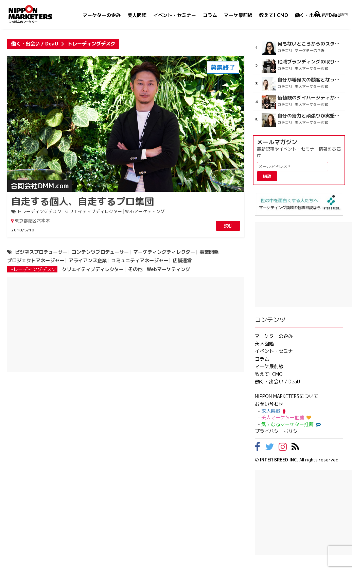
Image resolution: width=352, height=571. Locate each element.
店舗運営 (182, 260)
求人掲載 (273, 411)
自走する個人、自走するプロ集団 (82, 201)
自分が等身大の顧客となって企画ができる (311, 79)
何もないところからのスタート (311, 43)
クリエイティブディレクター (93, 211)
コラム (210, 15)
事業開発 (208, 252)
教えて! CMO (273, 15)
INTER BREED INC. (279, 460)
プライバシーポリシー (278, 431)
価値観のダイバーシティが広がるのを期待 (311, 97)
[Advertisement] (125, 324)
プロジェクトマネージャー (35, 260)
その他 (135, 269)
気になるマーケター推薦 (290, 424)
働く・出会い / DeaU (34, 43)
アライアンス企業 (88, 260)
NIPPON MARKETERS (37, 14)
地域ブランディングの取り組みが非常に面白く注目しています (311, 61)
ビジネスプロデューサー (41, 252)
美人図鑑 (136, 15)
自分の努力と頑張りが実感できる (311, 115)
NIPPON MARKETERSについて (286, 396)
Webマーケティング (145, 211)
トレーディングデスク (39, 211)
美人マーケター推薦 (286, 417)
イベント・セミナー (174, 15)
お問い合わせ (269, 404)
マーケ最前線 (238, 15)
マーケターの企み (102, 15)
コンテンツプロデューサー (100, 252)
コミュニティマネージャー (139, 260)
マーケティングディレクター (164, 252)
